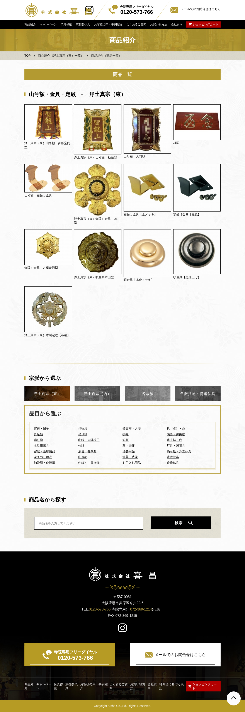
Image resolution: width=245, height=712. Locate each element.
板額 (176, 143)
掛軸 (125, 434)
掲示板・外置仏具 (179, 451)
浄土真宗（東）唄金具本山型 (94, 277)
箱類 (125, 440)
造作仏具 (173, 462)
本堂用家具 (41, 445)
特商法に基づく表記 (171, 686)
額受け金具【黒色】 (187, 214)
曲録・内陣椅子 (89, 440)
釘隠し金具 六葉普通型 (41, 267)
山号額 (82, 457)
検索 (178, 522)
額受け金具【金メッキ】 (140, 214)
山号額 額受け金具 (38, 195)
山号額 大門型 (134, 156)
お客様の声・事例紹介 (108, 24)
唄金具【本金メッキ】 (139, 280)
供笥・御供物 (176, 434)
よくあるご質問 (136, 24)
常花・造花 (130, 457)
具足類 (38, 434)
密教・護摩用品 (44, 451)
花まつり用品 (43, 457)
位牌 (81, 445)
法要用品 (128, 451)
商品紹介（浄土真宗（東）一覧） (61, 55)
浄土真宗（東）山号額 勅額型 (95, 157)
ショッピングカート (205, 24)
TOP (27, 55)
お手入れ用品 (131, 462)
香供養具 (173, 457)
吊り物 (82, 434)
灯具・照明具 (176, 445)
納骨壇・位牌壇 (44, 462)
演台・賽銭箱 (87, 451)
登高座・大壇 (131, 428)
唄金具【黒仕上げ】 (187, 277)
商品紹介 (30, 24)
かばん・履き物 (89, 462)
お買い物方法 (158, 24)
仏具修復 (66, 24)
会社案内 (176, 24)
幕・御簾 (128, 445)
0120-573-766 (100, 609)
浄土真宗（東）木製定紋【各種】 (47, 335)
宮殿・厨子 (41, 428)
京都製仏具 (83, 24)
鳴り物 (38, 440)
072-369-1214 (141, 609)
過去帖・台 (174, 440)
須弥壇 (82, 428)
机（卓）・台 (176, 428)
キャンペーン (48, 24)
